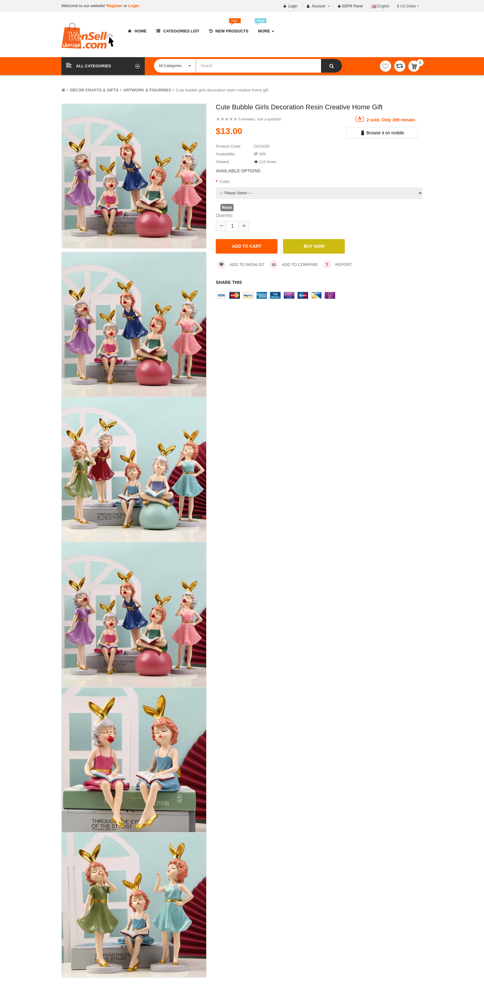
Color (224, 181)
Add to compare (293, 264)
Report (337, 264)
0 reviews (246, 119)
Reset (227, 207)
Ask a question (269, 119)
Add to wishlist (241, 264)
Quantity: (224, 215)
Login (133, 5)
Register (115, 5)
